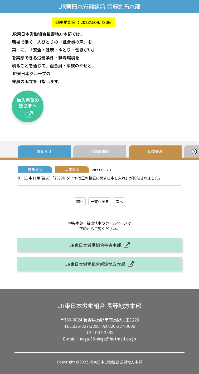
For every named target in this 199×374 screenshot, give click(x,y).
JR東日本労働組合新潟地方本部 (95, 264)
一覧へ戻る (99, 201)
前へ (80, 201)
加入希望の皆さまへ (28, 102)
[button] (194, 151)
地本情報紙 (99, 151)
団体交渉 (155, 151)
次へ (119, 201)
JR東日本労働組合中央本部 (95, 245)
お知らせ (44, 151)
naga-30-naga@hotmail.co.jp (108, 338)
